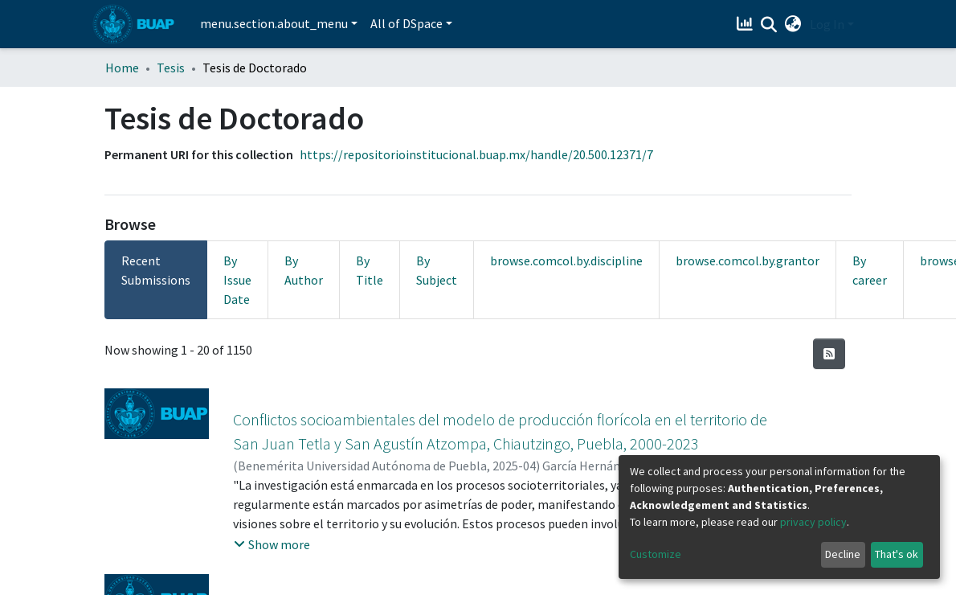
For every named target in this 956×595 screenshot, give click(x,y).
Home (122, 68)
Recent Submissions (155, 270)
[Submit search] (769, 24)
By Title (369, 270)
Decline (842, 554)
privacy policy (813, 522)
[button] (793, 24)
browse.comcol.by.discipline (566, 260)
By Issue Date (237, 279)
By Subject (436, 270)
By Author (303, 270)
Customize (655, 554)
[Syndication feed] (829, 354)
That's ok (896, 554)
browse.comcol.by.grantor (747, 260)
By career (869, 270)
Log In (827, 24)
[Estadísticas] (746, 24)
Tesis (171, 68)
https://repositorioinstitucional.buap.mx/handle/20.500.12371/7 (476, 154)
